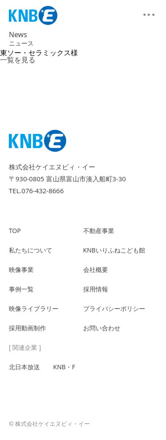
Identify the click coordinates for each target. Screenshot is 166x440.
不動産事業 (98, 230)
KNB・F (64, 367)
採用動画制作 (27, 328)
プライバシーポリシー (114, 308)
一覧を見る (17, 60)
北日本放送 (24, 367)
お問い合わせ (101, 328)
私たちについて (30, 250)
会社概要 (95, 269)
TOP (15, 230)
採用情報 (95, 289)
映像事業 (21, 269)
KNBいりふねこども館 (114, 250)
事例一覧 (21, 289)
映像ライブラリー (33, 308)
